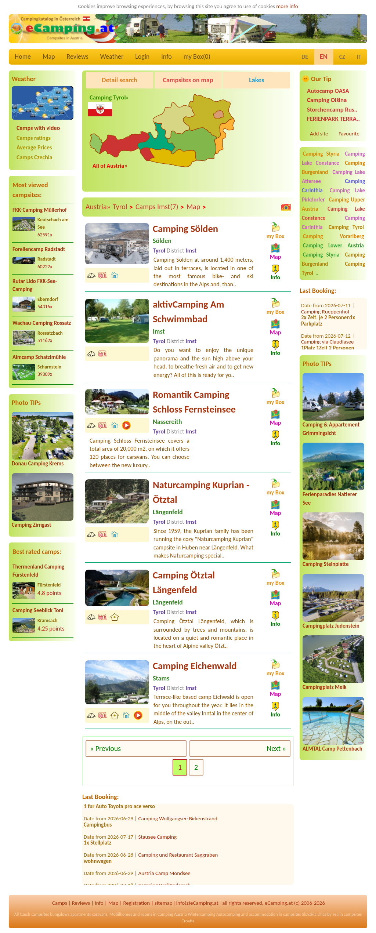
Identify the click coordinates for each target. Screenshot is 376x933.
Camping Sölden (185, 229)
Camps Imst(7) (159, 207)
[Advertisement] (42, 704)
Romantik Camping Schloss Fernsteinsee (194, 402)
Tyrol (123, 207)
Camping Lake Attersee (333, 177)
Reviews (77, 56)
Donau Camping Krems (38, 463)
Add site (319, 133)
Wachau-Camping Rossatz (41, 323)
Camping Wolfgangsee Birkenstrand (177, 821)
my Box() (197, 56)
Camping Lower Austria (333, 245)
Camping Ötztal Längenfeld (184, 582)
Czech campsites (34, 914)
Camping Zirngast (31, 525)
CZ (342, 56)
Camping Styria (321, 153)
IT (359, 56)
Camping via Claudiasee (327, 333)
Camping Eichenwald (195, 666)
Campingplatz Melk (325, 687)
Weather (111, 56)
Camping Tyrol (346, 227)
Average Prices (34, 147)
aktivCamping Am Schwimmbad (188, 311)
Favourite (349, 133)
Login (142, 56)
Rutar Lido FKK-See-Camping (34, 285)
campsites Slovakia (300, 914)
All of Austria (108, 165)
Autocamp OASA (328, 91)
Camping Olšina (327, 100)
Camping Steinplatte (325, 564)
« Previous (105, 748)
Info (166, 56)
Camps (59, 903)
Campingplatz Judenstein (331, 625)
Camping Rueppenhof (325, 302)
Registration (136, 903)
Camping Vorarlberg (333, 236)
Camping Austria (172, 914)
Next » (276, 748)
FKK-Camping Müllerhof (39, 210)
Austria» (98, 206)
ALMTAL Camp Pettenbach (332, 748)
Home (23, 56)
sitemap (164, 903)
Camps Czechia (35, 157)
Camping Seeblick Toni (37, 610)
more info (287, 6)
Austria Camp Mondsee (164, 875)
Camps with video (38, 127)
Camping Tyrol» (108, 103)
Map (49, 56)
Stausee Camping (157, 839)
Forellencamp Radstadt (38, 249)
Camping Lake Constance (333, 158)
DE (304, 56)
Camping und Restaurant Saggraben (178, 857)
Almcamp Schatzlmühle (39, 357)
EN (324, 56)
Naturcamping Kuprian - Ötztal (201, 492)
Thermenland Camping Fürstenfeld (38, 570)
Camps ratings (34, 137)
